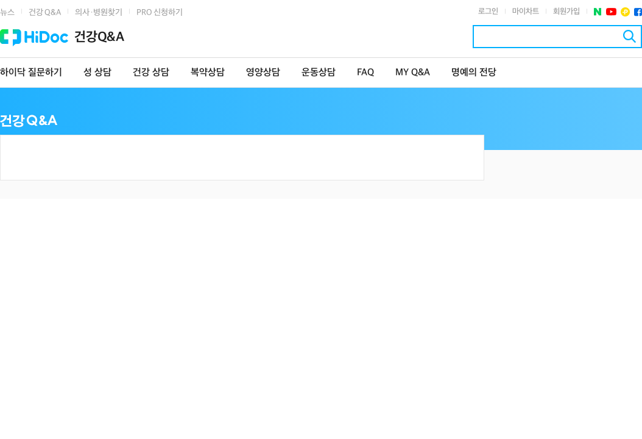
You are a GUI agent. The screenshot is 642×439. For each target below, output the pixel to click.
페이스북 (638, 11)
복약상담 (208, 73)
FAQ (365, 73)
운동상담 (319, 73)
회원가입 (566, 11)
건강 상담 (151, 73)
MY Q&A (412, 73)
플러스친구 (625, 11)
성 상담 (97, 73)
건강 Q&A (45, 12)
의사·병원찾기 (98, 12)
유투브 (611, 11)
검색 (629, 36)
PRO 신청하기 (159, 12)
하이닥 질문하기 (31, 73)
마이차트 (525, 11)
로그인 (488, 11)
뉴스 (7, 12)
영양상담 (263, 73)
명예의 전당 (473, 73)
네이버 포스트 (598, 11)
